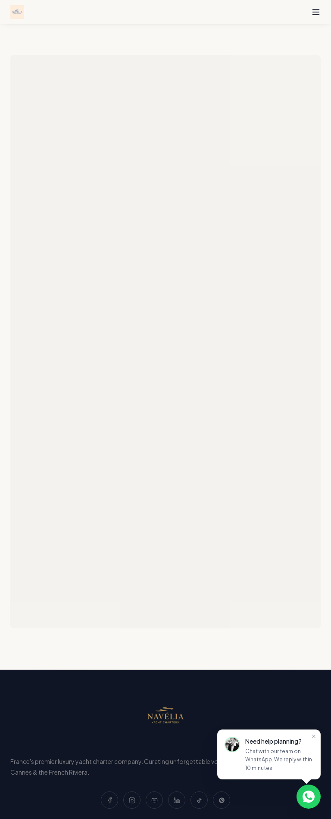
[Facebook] (109, 800)
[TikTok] (199, 800)
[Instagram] (132, 800)
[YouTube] (154, 800)
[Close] (314, 736)
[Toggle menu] (316, 12)
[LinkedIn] (176, 800)
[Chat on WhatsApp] (309, 797)
